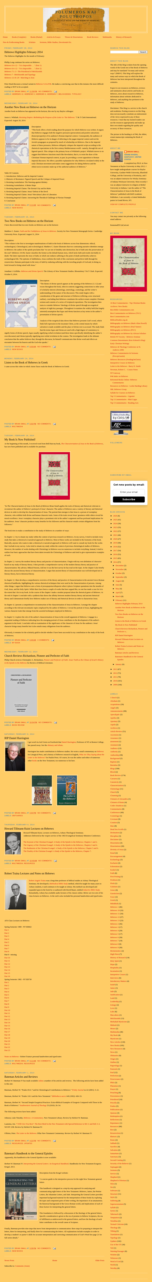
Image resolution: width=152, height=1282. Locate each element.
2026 (115, 516)
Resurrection (115, 1133)
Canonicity (114, 782)
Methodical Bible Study (59, 884)
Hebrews (100, 751)
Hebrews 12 (17, 94)
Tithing (113, 1231)
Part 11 (7, 961)
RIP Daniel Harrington (16, 738)
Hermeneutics (115, 951)
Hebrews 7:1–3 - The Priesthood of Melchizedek (23, 71)
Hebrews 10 (114, 910)
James (112, 988)
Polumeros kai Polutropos (76, 14)
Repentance (114, 1123)
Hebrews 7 (52, 94)
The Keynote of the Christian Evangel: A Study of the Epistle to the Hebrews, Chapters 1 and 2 (60, 842)
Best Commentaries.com (119, 316)
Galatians (114, 886)
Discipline (114, 836)
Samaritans (114, 1153)
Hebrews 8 (114, 944)
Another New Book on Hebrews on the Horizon (30, 107)
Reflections (114, 1119)
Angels (113, 708)
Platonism (114, 1086)
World (112, 1265)
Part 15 (7, 973)
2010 (115, 681)
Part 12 (7, 964)
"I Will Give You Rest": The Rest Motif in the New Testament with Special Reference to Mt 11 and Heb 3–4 (58, 1124)
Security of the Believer (119, 1163)
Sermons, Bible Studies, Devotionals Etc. (56, 42)
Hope (112, 964)
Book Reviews (92, 37)
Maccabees (114, 1015)
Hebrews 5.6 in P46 (43, 84)
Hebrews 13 (114, 920)
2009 (115, 685)
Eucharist (114, 863)
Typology (76, 94)
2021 (115, 535)
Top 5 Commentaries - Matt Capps (123, 399)
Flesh (112, 883)
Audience (114, 748)
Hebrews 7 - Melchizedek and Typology (19, 74)
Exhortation (114, 866)
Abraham (113, 701)
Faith (112, 873)
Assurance (114, 738)
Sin (111, 1187)
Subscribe (128, 499)
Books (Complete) (19, 37)
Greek (112, 900)
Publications (115, 1109)
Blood (112, 772)
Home (5, 37)
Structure (113, 1194)
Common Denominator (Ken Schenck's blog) (127, 340)
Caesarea (113, 778)
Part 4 (6, 939)
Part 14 (7, 970)
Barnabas (113, 765)
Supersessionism (116, 1204)
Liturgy (113, 1005)
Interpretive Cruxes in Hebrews (122, 363)
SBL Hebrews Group (118, 389)
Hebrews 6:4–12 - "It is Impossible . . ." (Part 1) (22, 65)
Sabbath (113, 1143)
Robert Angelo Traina (37, 880)
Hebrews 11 (114, 913)
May (118, 589)
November (120, 569)
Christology (114, 789)
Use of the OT (115, 1244)
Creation (113, 822)
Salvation (114, 1150)
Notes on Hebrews (11, 1056)
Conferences (115, 812)
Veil (111, 1248)
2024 (115, 523)
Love (112, 1008)
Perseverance (115, 1079)
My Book (16, 643)
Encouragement (116, 856)
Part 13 (7, 967)
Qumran (113, 1113)
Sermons (113, 1170)
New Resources (116, 1049)
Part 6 (6, 945)
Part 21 (7, 1044)
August (119, 581)
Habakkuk (114, 903)
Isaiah (112, 984)
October (119, 573)
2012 (115, 673)
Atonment (114, 745)
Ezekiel (113, 870)
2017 (115, 550)
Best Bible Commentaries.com (122, 310)
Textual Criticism (117, 1224)
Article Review (116, 731)
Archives (113, 728)
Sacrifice (113, 1146)
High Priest (114, 954)
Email (112, 853)
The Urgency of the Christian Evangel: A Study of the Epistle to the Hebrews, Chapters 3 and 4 (60, 845)
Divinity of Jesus (116, 849)
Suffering (114, 1200)
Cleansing (114, 795)
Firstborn (113, 880)
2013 (115, 669)
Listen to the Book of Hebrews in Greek (26, 362)
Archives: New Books (118, 306)
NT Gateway (115, 373)
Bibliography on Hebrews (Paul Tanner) (125, 327)
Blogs (112, 768)
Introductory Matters (118, 981)
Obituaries (17, 815)
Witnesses (114, 1258)
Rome (112, 1140)
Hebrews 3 (114, 927)
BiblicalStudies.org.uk (119, 320)
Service (113, 1173)
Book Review (18, 725)
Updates (28, 1143)
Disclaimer (114, 839)
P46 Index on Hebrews (119, 376)
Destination (114, 832)
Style (112, 1197)
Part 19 (7, 1038)
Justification (115, 995)
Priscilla (113, 1103)
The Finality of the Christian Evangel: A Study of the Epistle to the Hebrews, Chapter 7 (57, 851)
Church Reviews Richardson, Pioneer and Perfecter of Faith (36, 655)
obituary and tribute (55, 745)
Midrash (113, 1025)
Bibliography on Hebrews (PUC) (123, 330)
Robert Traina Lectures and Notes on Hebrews (29, 873)
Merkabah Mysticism (118, 1022)
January (119, 664)
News (112, 1052)
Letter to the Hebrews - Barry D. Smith (125, 366)
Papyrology (114, 1065)
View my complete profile (123, 204)
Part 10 (7, 958)
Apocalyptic (115, 714)
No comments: (46, 91)
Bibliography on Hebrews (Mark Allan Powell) (128, 323)
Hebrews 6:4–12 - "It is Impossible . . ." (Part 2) (22, 68)
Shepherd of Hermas (118, 1180)
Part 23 (7, 1050)
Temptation (114, 1217)
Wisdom (113, 1255)
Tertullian (114, 1221)
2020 (115, 539)
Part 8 (6, 951)
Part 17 (7, 1032)
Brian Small (133, 152)
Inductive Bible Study (91, 890)
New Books (17, 208)
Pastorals (113, 1069)
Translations (115, 1234)
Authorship (114, 755)
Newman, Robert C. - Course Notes (124, 369)
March (118, 596)
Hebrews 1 (114, 907)
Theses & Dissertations (74, 37)
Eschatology (115, 859)
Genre (112, 890)
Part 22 (7, 1047)
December (120, 565)
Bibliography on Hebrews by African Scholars (128, 333)
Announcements (116, 711)
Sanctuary (114, 1157)
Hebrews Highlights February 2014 (23, 52)
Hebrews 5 (29, 94)
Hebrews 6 (41, 94)
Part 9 (6, 1007)
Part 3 (6, 936)
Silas (112, 1184)
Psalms (113, 1106)
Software (113, 1190)
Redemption (115, 1116)
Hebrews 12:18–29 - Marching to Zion (19, 78)
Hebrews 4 (114, 930)
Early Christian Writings (119, 343)
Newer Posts (9, 1260)
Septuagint (114, 1167)
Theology (114, 1227)
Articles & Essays (53, 37)
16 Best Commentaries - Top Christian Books (127, 303)
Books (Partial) (36, 37)
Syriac (112, 1211)
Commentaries (116, 809)
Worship (113, 1268)
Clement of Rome (117, 802)
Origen (113, 1059)
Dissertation (115, 843)
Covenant (114, 819)
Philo (112, 1082)
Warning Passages (117, 1251)
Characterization (116, 785)
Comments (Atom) (22, 1266)
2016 (115, 554)
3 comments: (43, 640)
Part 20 (7, 1041)
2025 (115, 519)
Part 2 (6, 933)
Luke (112, 1011)
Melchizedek (64, 94)
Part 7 (6, 948)
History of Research (124, 37)
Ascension (114, 735)
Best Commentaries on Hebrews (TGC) (125, 313)
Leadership (114, 1001)
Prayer (112, 1089)
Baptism (113, 762)
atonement (114, 741)
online (40, 1081)
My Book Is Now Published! (19, 439)
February (119, 600)
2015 (115, 558)
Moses (112, 1028)
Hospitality (114, 968)
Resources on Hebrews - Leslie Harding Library (128, 386)
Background (115, 758)
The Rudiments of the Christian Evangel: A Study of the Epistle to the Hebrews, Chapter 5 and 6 (60, 848)
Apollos (113, 718)
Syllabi (113, 1207)
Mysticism (114, 1038)
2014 (115, 562)
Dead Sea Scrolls (117, 829)
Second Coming (116, 1160)
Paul (112, 1072)
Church (113, 792)
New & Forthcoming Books (13, 42)
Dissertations (115, 846)
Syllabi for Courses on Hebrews (122, 393)
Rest (112, 1130)
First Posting (115, 876)
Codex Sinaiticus (116, 805)
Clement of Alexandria (119, 799)
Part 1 (6, 930)
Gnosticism (114, 893)
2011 (115, 677)
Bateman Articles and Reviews (21, 1076)
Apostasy (113, 721)
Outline (113, 1062)
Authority (114, 751)
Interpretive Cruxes (117, 974)
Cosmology (114, 816)
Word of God (115, 1261)
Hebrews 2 (114, 924)
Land (112, 998)
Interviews (114, 978)
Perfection (114, 1076)
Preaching (114, 1092)
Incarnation (114, 971)
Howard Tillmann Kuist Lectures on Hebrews (29, 828)
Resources (29, 863)
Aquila (112, 724)
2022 (115, 531)
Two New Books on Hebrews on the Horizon (28, 220)
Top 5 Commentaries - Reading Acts (124, 403)
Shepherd (114, 1177)
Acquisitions (115, 704)
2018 (115, 547)
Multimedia (107, 37)
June (118, 585)
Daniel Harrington (69, 742)
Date (112, 826)
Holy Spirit (114, 961)
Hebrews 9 (114, 947)
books (34, 760)
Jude (112, 991)
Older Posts (99, 1260)
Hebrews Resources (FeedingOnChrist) (125, 359)
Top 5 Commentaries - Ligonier (122, 396)
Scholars (32, 42)
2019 (115, 543)
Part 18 (7, 1035)
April (118, 592)
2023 (115, 527)
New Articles (115, 1042)
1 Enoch (113, 697)
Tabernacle (114, 1214)
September (120, 577)
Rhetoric (113, 1136)
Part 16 (7, 976)
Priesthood (114, 1099)
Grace (112, 897)
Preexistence (115, 1096)
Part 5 (6, 942)
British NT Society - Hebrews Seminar (125, 337)
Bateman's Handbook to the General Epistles (28, 1153)
